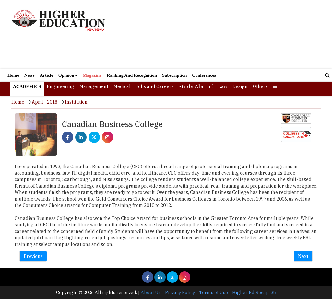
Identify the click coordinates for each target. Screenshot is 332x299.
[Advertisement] (218, 34)
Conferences (204, 75)
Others (260, 86)
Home (13, 75)
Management (93, 86)
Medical (122, 86)
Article (46, 75)
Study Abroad (196, 86)
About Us (151, 292)
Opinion (67, 75)
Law (222, 86)
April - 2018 (44, 102)
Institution (76, 102)
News (29, 75)
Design (240, 86)
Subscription (174, 75)
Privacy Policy (180, 292)
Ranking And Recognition (132, 75)
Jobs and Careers (155, 86)
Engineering (60, 86)
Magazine (92, 75)
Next (303, 256)
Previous (33, 256)
